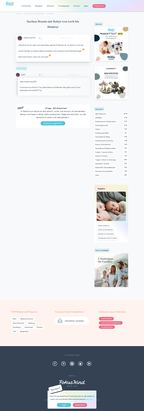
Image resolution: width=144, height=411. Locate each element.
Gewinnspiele (106, 319)
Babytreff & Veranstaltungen (105, 167)
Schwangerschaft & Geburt (107, 238)
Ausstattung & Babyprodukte (106, 148)
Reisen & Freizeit (101, 156)
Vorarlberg (17, 327)
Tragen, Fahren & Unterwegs (106, 160)
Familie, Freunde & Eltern (104, 152)
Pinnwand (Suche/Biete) (104, 171)
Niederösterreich (26, 319)
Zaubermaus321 (29, 38)
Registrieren (99, 6)
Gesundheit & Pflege (103, 137)
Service (77, 6)
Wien (14, 319)
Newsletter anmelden (74, 321)
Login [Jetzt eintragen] (64, 405)
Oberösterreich (18, 323)
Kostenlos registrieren (53, 123)
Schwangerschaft (102, 125)
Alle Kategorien (101, 114)
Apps (86, 6)
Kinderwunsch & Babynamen (106, 121)
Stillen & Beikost (103, 225)
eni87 (23, 75)
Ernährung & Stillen (102, 133)
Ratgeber (39, 6)
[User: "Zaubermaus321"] (20, 38)
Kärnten (40, 327)
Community (26, 6)
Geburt (98, 129)
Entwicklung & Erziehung (104, 140)
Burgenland (24, 331)
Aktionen (50, 6)
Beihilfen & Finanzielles (106, 234)
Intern (97, 175)
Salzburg (31, 323)
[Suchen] (138, 6)
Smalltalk (98, 117)
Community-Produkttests (110, 323)
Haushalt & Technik (102, 163)
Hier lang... (90, 399)
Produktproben (107, 327)
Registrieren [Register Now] (80, 405)
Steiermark (29, 327)
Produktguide (63, 6)
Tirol (14, 331)
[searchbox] (129, 6)
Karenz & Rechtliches (103, 144)
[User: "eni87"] (18, 75)
